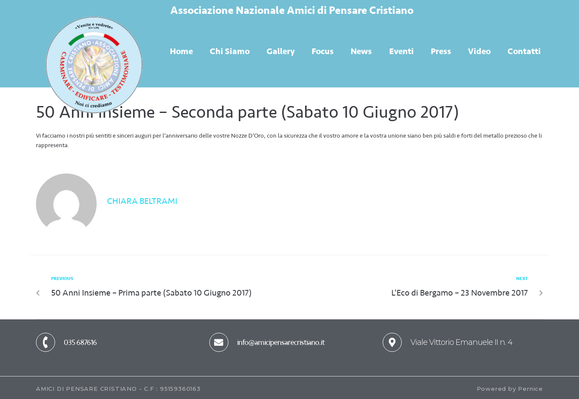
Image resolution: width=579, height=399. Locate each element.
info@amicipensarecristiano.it (281, 342)
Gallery (281, 51)
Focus (323, 51)
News (361, 51)
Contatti (524, 51)
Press (441, 51)
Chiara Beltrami (142, 201)
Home (181, 51)
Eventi (401, 51)
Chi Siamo (230, 51)
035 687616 (80, 342)
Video (479, 51)
